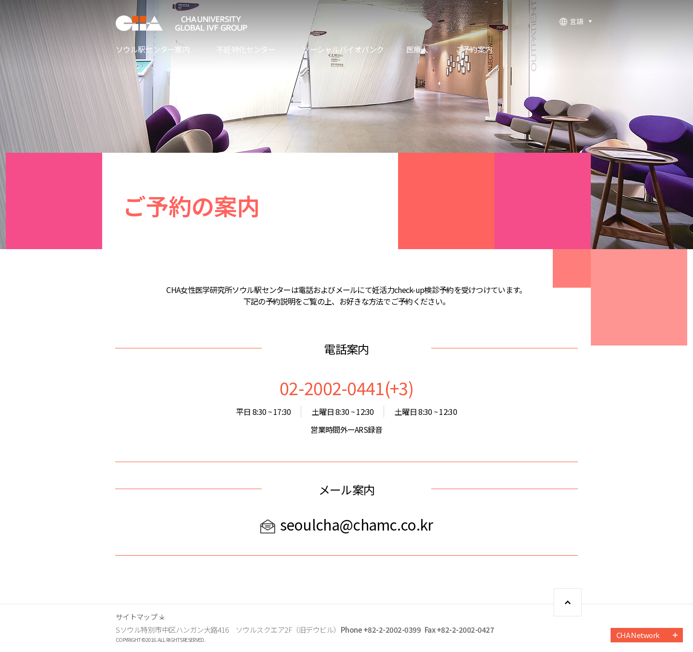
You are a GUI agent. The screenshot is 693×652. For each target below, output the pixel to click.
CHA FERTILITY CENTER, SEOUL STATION (188, 23)
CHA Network (637, 635)
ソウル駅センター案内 (152, 50)
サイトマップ (136, 616)
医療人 (417, 50)
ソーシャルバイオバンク (343, 50)
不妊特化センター (245, 50)
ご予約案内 (474, 50)
